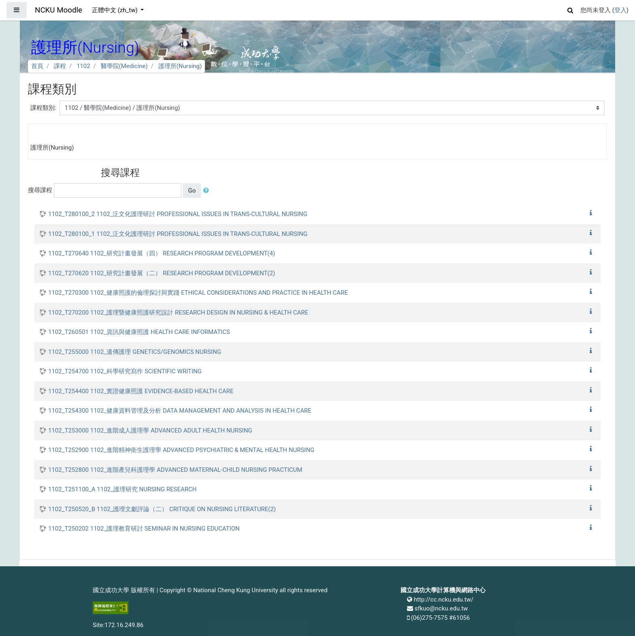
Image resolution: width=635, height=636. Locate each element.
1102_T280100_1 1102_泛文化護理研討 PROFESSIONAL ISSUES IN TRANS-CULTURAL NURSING (177, 234)
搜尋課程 (40, 190)
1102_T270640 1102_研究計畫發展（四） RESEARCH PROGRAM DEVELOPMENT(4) (161, 253)
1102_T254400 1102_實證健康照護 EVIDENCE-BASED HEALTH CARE (141, 391)
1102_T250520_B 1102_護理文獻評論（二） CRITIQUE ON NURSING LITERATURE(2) (162, 509)
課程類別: (43, 107)
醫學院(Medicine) (124, 66)
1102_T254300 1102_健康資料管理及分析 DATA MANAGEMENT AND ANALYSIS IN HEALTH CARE (179, 410)
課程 (60, 66)
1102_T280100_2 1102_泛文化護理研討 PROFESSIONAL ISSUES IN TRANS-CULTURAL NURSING (177, 214)
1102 (83, 66)
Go (192, 190)
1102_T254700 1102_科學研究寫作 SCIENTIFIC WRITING (125, 371)
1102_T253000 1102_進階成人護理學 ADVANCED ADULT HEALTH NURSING (150, 430)
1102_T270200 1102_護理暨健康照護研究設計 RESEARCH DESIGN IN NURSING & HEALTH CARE (178, 312)
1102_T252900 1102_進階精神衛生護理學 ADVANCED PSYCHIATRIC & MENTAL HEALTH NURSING (181, 450)
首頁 (37, 66)
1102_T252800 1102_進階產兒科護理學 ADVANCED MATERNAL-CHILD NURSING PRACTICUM (175, 469)
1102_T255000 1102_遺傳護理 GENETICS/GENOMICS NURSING (134, 351)
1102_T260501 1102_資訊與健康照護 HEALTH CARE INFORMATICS (139, 332)
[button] (570, 9)
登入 (620, 10)
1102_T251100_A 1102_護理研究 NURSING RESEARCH (122, 489)
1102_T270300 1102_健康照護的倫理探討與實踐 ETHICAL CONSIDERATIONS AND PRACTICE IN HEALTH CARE (198, 292)
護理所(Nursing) (180, 66)
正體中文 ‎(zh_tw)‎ (115, 10)
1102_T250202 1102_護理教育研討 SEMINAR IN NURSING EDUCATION (144, 528)
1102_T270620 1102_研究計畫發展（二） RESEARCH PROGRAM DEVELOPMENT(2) (161, 273)
